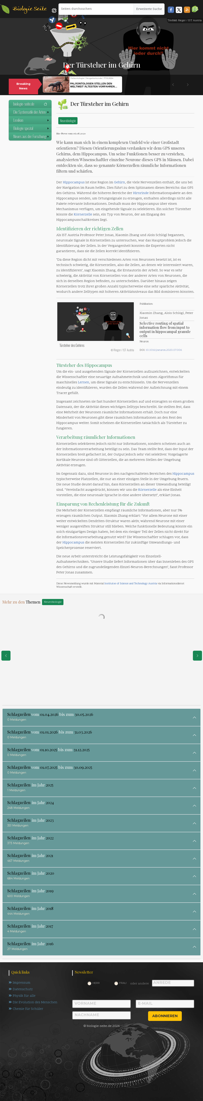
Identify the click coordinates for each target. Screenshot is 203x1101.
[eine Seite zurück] (6, 656)
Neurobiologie (68, 120)
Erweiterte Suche (149, 9)
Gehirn (119, 182)
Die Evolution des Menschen (33, 1002)
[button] (195, 9)
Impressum (19, 982)
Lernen (83, 382)
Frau (122, 982)
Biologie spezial (31, 128)
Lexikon (31, 120)
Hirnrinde (141, 193)
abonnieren (165, 1016)
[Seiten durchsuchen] (96, 9)
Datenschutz (21, 989)
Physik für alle (22, 996)
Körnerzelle (83, 214)
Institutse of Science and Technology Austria (130, 583)
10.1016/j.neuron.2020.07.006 (164, 350)
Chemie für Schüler (26, 1009)
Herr (96, 982)
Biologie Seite (29, 9)
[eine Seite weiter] (197, 656)
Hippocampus (74, 182)
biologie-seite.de (30, 104)
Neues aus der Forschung (31, 136)
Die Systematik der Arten (31, 112)
